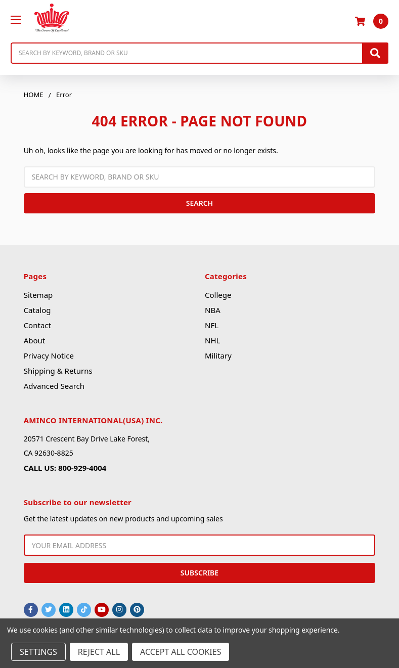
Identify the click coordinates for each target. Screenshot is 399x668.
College (218, 295)
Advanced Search (54, 386)
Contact (37, 325)
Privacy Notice (49, 355)
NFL (211, 325)
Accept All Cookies (180, 651)
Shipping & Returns (58, 371)
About (35, 340)
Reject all (99, 651)
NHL (212, 340)
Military (218, 355)
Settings (38, 651)
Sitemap (38, 295)
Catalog (37, 310)
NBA (212, 310)
